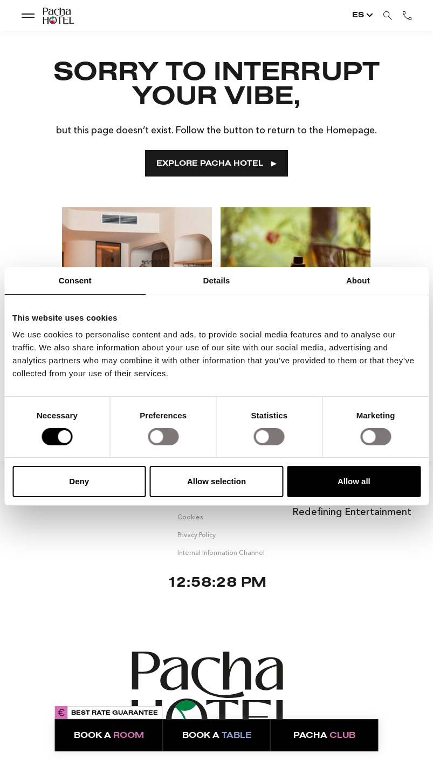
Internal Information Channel (221, 552)
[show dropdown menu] (28, 15)
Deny (79, 481)
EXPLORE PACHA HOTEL (216, 163)
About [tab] (358, 280)
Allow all (354, 481)
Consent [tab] (75, 280)
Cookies (190, 517)
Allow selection (216, 481)
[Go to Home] (49, 16)
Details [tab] (216, 280)
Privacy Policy (196, 534)
